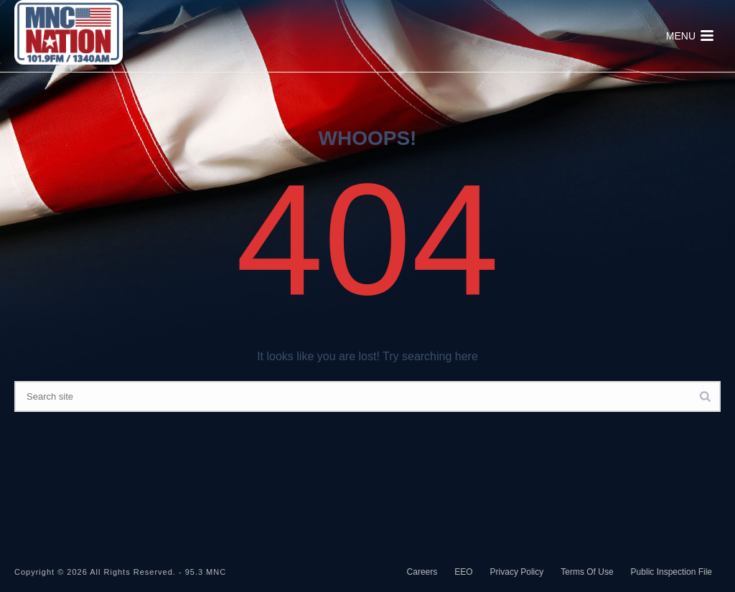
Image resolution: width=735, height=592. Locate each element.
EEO (463, 572)
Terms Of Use (587, 572)
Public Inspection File (671, 572)
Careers (422, 572)
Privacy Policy (517, 572)
